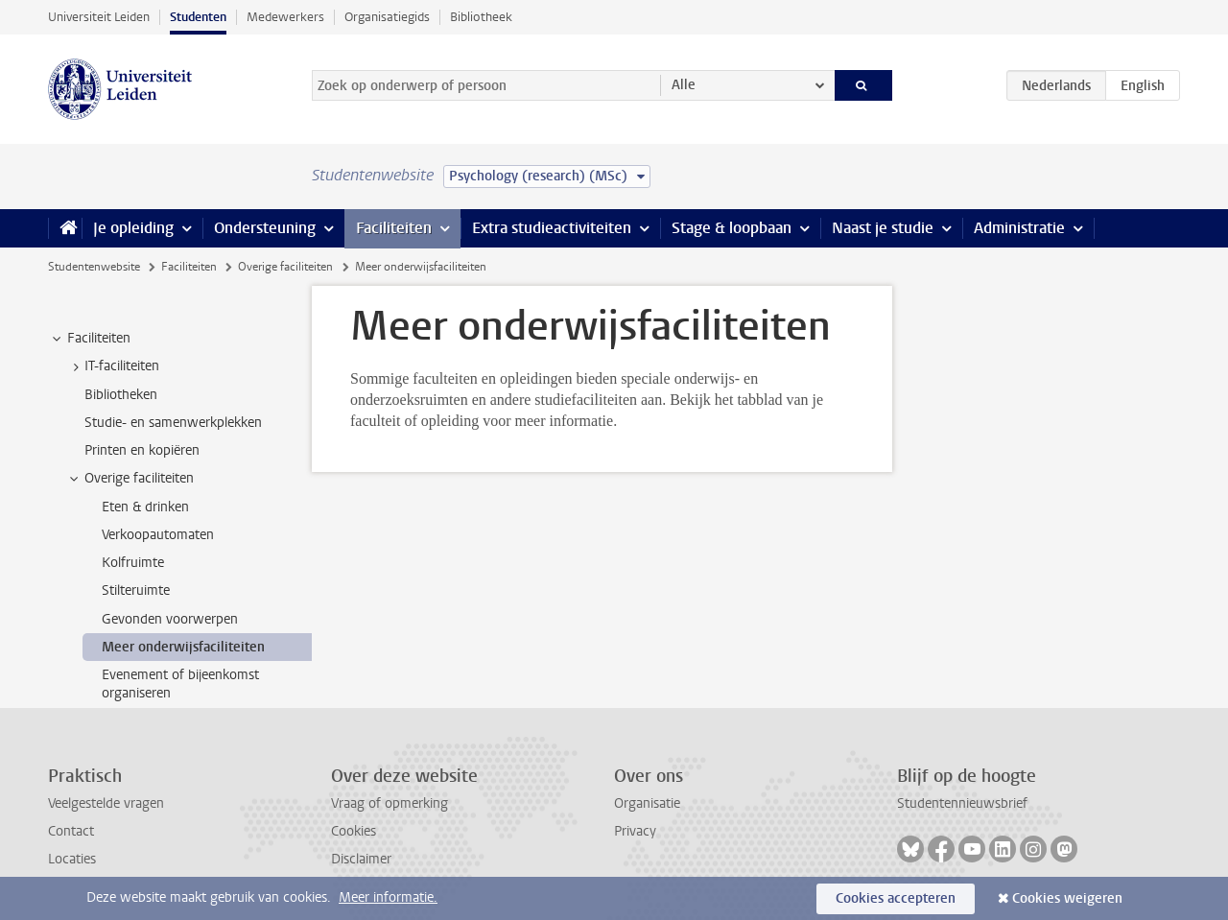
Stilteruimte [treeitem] (136, 590)
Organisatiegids (387, 17)
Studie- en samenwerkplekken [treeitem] (173, 422)
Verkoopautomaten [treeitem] (158, 535)
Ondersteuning (265, 228)
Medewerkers (285, 17)
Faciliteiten (394, 228)
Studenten (198, 17)
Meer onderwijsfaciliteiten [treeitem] (183, 647)
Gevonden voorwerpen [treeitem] (170, 619)
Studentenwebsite (94, 266)
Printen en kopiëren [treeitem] (142, 450)
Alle (684, 85)
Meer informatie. (388, 897)
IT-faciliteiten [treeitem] (112, 366)
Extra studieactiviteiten (551, 228)
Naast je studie (882, 228)
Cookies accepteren (896, 898)
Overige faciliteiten (285, 266)
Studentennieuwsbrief (962, 803)
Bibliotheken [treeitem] (120, 395)
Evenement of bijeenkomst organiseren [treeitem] (180, 684)
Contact (71, 831)
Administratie (1019, 228)
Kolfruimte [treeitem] (133, 563)
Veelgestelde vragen (106, 803)
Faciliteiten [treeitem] (89, 338)
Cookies (353, 831)
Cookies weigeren (1067, 898)
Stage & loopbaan (731, 228)
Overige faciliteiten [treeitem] (130, 478)
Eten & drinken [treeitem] (145, 507)
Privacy (635, 831)
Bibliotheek (481, 17)
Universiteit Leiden (99, 17)
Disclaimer (361, 859)
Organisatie (647, 803)
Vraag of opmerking (389, 803)
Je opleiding (133, 228)
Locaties (72, 859)
